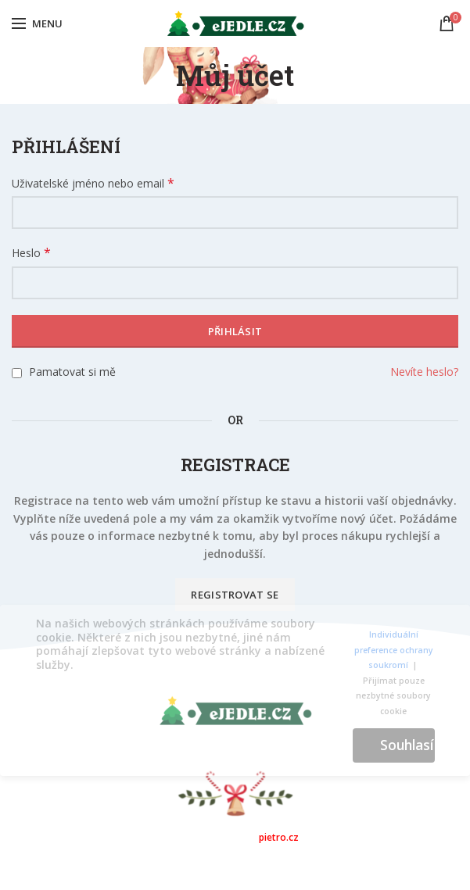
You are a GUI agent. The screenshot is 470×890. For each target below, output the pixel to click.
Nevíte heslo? (424, 371)
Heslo (31, 253)
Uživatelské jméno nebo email (93, 183)
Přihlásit (235, 331)
